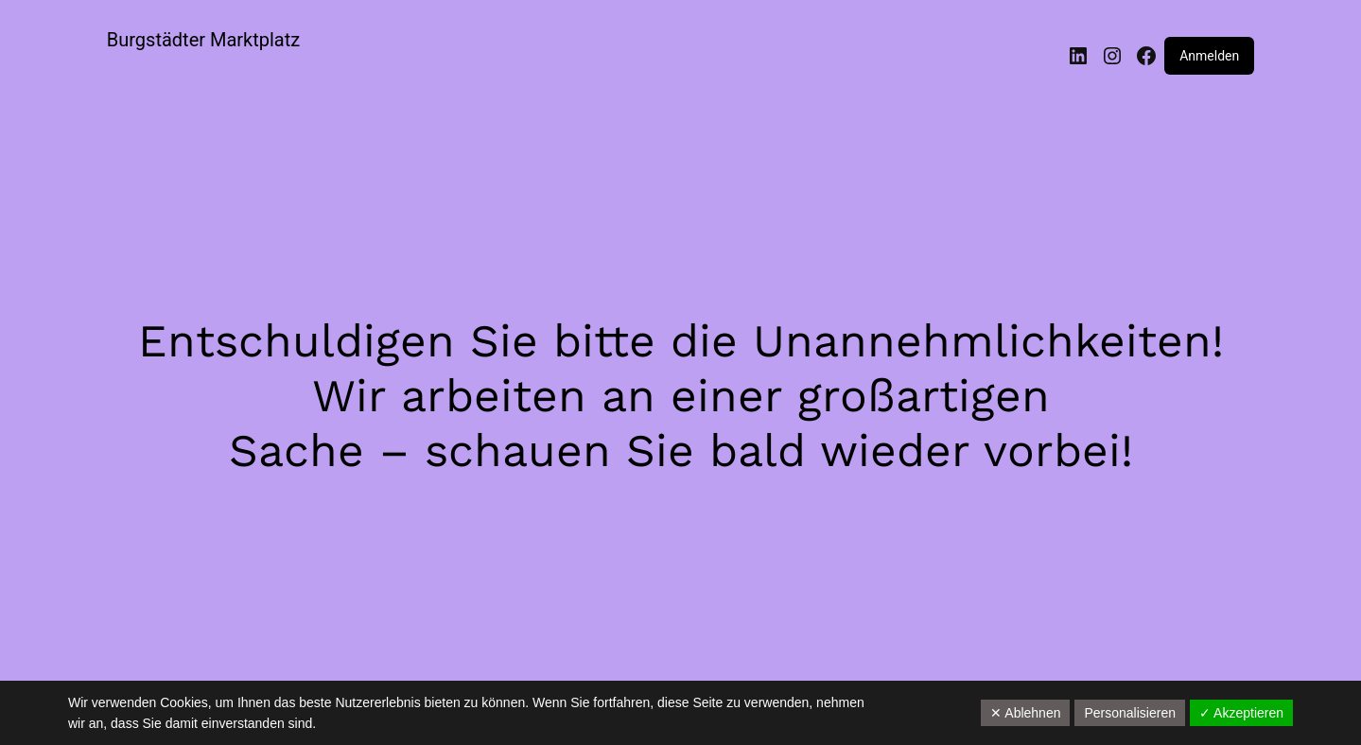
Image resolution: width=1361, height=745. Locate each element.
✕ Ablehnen (1025, 712)
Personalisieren (1130, 712)
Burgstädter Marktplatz (203, 39)
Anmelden (1209, 55)
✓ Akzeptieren (1241, 712)
